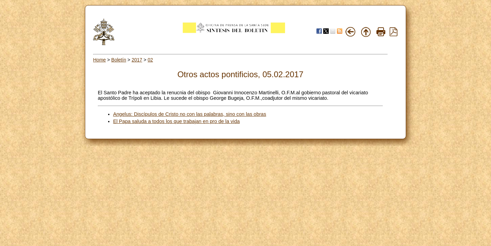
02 (150, 60)
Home (99, 60)
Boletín (118, 60)
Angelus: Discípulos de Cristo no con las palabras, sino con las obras (189, 114)
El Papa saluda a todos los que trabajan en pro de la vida (176, 121)
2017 (137, 60)
